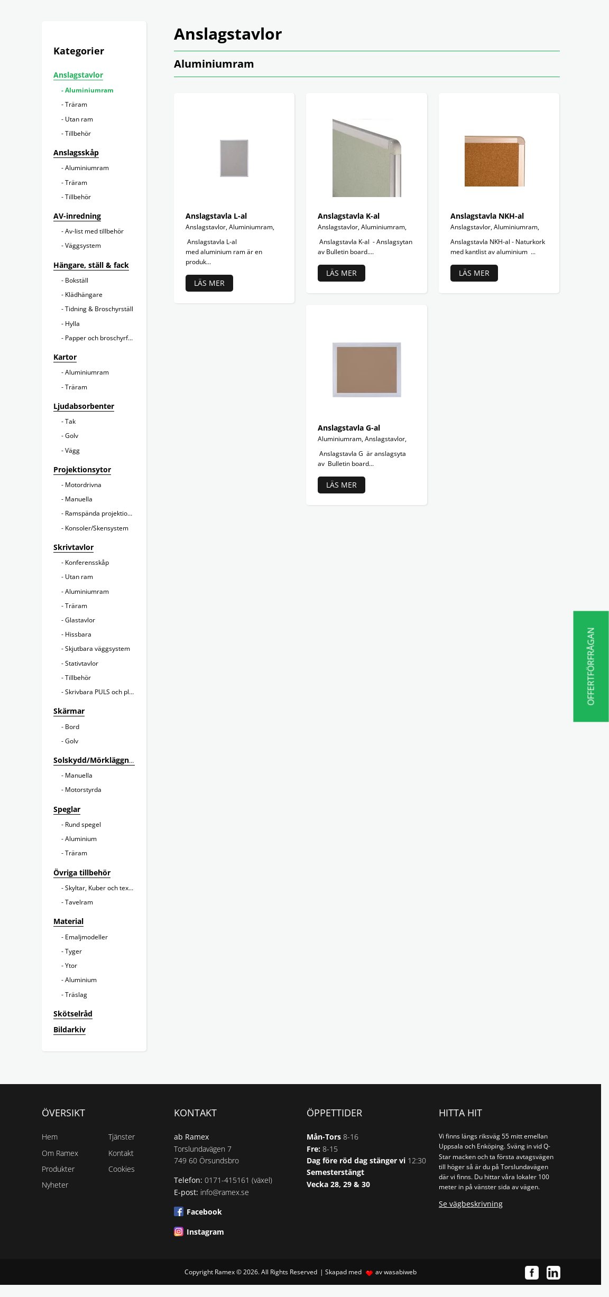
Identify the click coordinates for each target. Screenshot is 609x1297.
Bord (72, 726)
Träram (76, 104)
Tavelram (79, 902)
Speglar (66, 809)
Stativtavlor (81, 663)
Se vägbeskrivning (471, 1204)
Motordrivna (83, 484)
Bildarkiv (69, 1029)
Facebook (204, 1212)
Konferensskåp (87, 562)
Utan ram (79, 119)
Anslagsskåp (76, 152)
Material (68, 921)
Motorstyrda (83, 789)
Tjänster (121, 1137)
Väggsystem (83, 245)
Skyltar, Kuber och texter (101, 887)
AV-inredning (77, 216)
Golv (71, 435)
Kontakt (121, 1153)
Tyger (73, 951)
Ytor (71, 965)
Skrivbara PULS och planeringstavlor (118, 691)
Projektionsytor (82, 469)
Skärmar (69, 711)
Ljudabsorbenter (83, 406)
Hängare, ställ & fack (91, 265)
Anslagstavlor (78, 75)
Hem (50, 1137)
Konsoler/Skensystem (96, 528)
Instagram (205, 1232)
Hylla (72, 323)
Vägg (72, 450)
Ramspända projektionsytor (105, 513)
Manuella (79, 498)
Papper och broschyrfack (101, 337)
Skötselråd (73, 1014)
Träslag (76, 994)
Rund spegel (83, 824)
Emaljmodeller (86, 936)
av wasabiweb (396, 1271)
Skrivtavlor (73, 547)
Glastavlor (80, 619)
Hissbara (78, 634)
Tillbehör (78, 133)
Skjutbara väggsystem (97, 648)
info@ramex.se (224, 1192)
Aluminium (81, 838)
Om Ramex (60, 1153)
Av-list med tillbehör (94, 231)
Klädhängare (84, 294)
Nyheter (55, 1185)
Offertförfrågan (591, 666)
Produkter (58, 1169)
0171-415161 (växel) (238, 1180)
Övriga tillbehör (81, 872)
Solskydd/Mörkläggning (96, 760)
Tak (70, 421)
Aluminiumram (89, 90)
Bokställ (76, 280)
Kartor (65, 357)
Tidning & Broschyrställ (99, 308)
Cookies (121, 1169)
